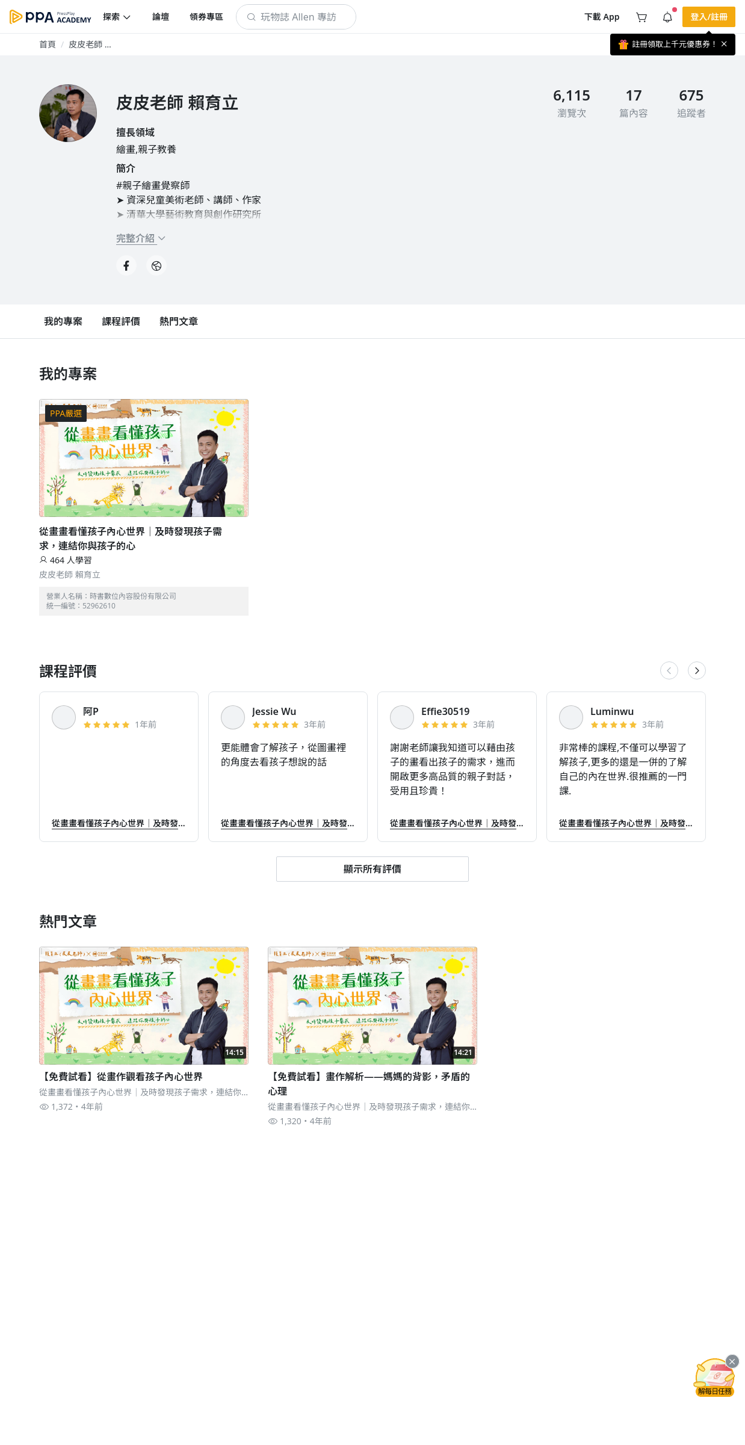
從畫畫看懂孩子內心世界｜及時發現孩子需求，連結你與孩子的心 (130, 538)
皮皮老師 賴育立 (69, 574)
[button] (117, 17)
